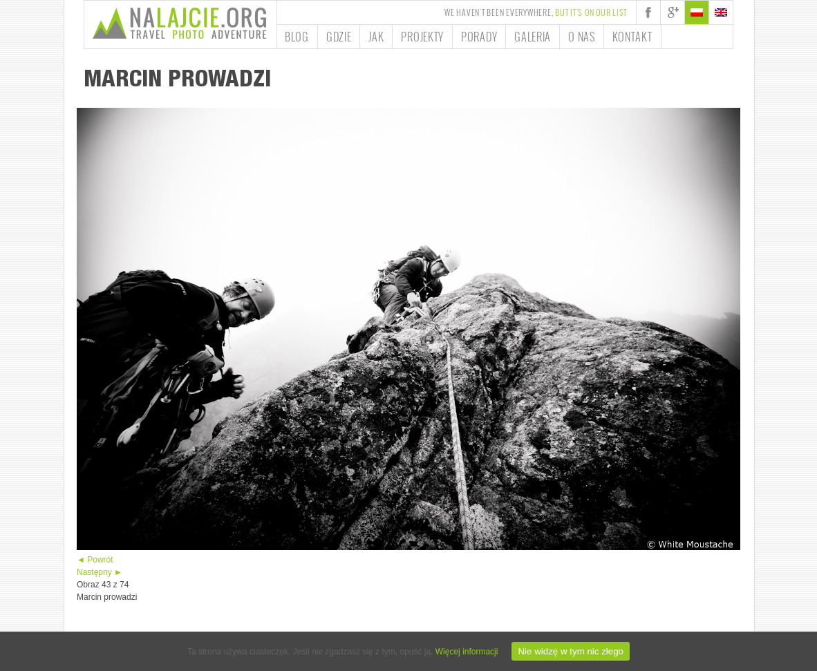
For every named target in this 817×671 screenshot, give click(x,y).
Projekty (422, 36)
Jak (376, 36)
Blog (297, 36)
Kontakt (632, 36)
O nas (581, 36)
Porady (479, 36)
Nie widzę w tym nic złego (570, 651)
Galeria (532, 36)
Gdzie (339, 36)
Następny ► (99, 572)
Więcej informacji (466, 651)
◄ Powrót (95, 560)
